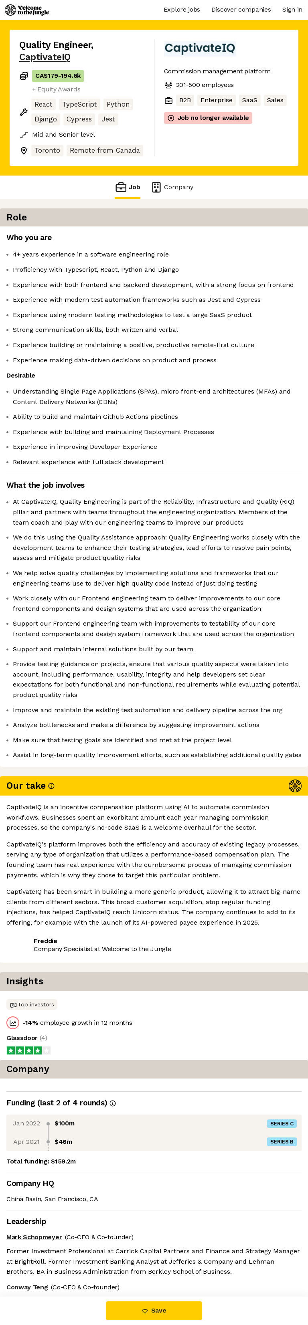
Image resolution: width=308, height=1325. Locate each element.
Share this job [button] (41, 1248)
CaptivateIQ (45, 57)
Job (127, 187)
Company (171, 187)
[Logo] (27, 10)
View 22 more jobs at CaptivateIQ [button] (70, 1262)
